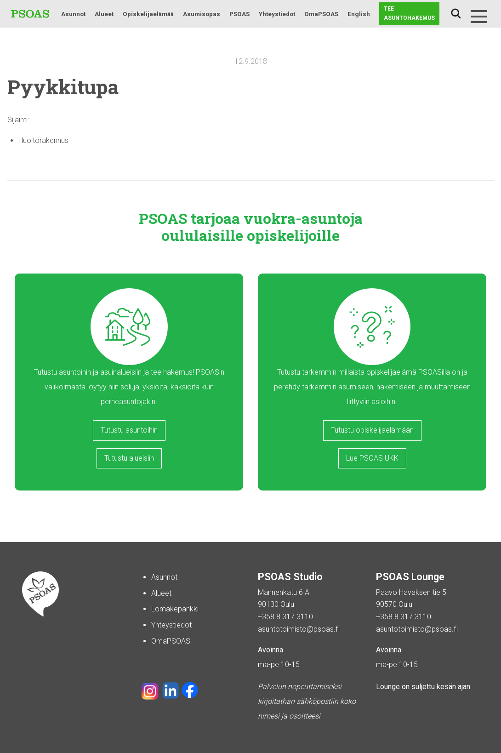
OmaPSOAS (321, 13)
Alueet (104, 13)
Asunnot (73, 13)
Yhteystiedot (277, 13)
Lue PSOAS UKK (372, 458)
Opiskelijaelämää (148, 13)
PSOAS (239, 13)
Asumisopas (201, 13)
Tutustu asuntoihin (129, 430)
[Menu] (479, 17)
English (358, 13)
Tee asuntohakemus (409, 13)
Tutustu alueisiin (129, 458)
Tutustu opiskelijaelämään (372, 430)
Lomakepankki (175, 609)
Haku (456, 13)
